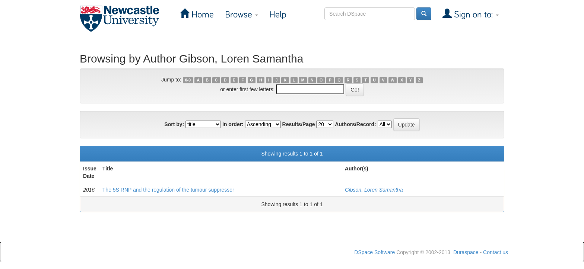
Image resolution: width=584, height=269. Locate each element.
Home (201, 14)
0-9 (188, 80)
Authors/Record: (355, 124)
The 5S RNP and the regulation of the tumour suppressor (168, 190)
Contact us (495, 252)
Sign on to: (475, 14)
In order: (233, 124)
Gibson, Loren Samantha (374, 190)
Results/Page (298, 124)
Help (277, 14)
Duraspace (466, 252)
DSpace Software (374, 252)
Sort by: (174, 124)
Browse (241, 14)
